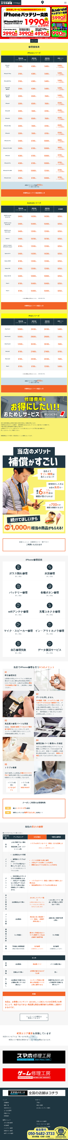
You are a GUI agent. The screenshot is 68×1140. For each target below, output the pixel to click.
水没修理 (6, 1125)
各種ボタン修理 (8, 1130)
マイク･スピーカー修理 (42, 1124)
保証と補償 (39, 1105)
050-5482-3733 (42, 298)
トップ (5, 1100)
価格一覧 (6, 1105)
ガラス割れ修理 (8, 1122)
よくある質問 (7, 1110)
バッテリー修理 (8, 1128)
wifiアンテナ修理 (8, 1133)
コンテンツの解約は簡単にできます (34, 1017)
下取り (38, 1102)
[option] (34, 22)
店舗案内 (6, 1102)
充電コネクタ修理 (41, 1121)
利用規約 (6, 1116)
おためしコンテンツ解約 (43, 1108)
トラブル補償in (25, 785)
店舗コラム (7, 1113)
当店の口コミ (7, 1108)
